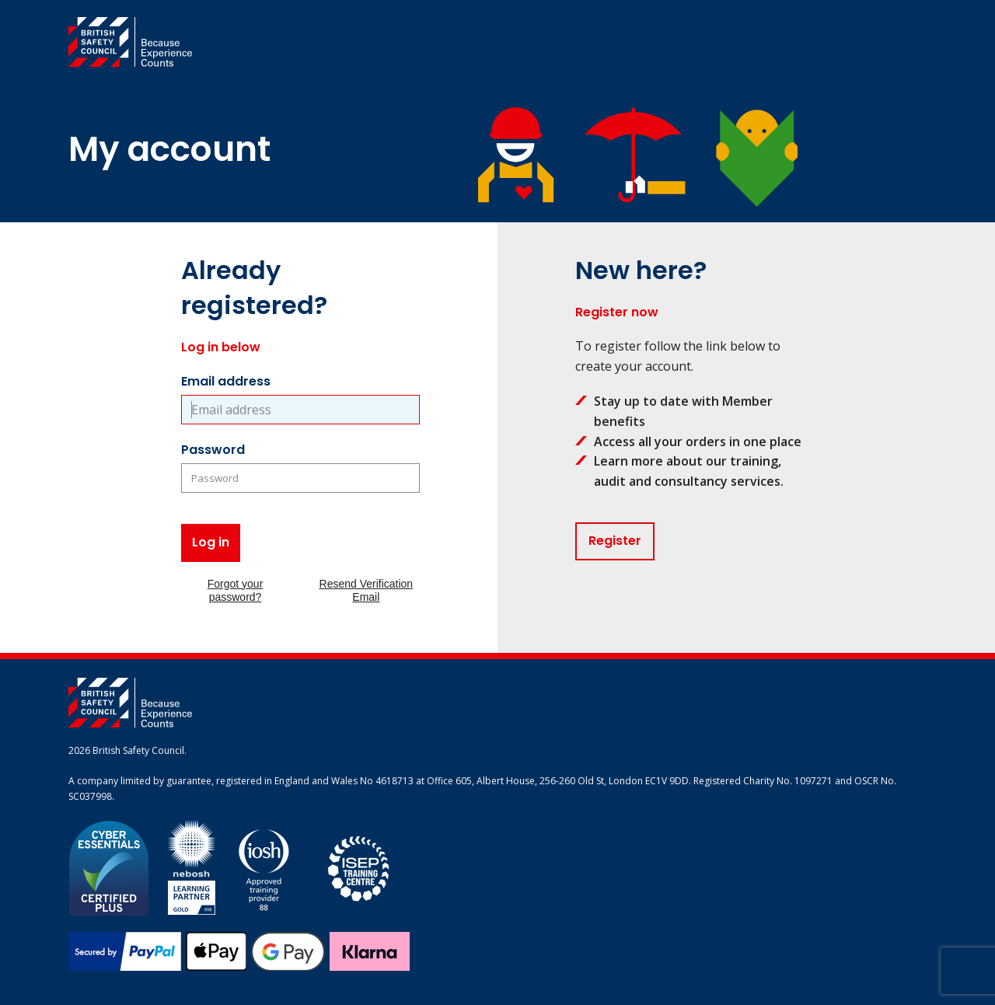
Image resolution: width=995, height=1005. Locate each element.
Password (213, 450)
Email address (226, 381)
